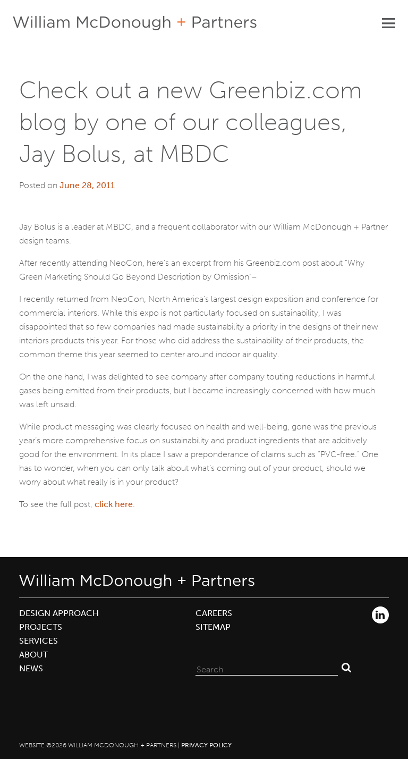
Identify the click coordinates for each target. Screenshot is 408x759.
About (33, 655)
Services (38, 641)
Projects (40, 627)
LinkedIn (380, 614)
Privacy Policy (206, 745)
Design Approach (59, 613)
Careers (214, 613)
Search (346, 667)
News (31, 668)
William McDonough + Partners (135, 23)
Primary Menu (388, 22)
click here (114, 504)
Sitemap (213, 627)
